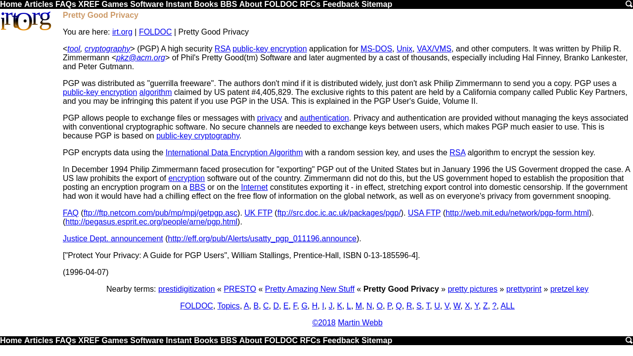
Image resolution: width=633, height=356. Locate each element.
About (250, 4)
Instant (178, 4)
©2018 (323, 322)
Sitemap (377, 4)
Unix (404, 48)
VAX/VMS (434, 48)
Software (147, 4)
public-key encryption (269, 48)
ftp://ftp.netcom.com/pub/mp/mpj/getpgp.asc (160, 213)
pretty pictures (472, 289)
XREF (88, 4)
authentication (324, 118)
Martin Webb (360, 322)
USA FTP (424, 213)
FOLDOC (281, 4)
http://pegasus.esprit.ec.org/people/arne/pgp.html (151, 222)
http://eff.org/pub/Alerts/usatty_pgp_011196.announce (262, 238)
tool (73, 48)
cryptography (108, 48)
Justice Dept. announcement (113, 238)
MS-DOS (376, 48)
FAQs (65, 4)
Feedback (341, 4)
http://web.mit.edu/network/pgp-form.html (517, 213)
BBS (229, 4)
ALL (507, 306)
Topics (229, 306)
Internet (254, 187)
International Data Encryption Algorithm (234, 152)
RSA (222, 48)
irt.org (122, 32)
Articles (38, 4)
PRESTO (240, 289)
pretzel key (569, 289)
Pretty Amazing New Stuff (310, 289)
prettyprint (524, 289)
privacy (269, 118)
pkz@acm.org (140, 57)
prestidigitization (186, 289)
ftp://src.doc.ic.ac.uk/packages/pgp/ (339, 213)
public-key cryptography (197, 136)
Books (206, 4)
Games (114, 4)
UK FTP (258, 213)
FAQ (71, 213)
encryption (186, 178)
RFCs (310, 4)
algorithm (155, 92)
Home (11, 4)
